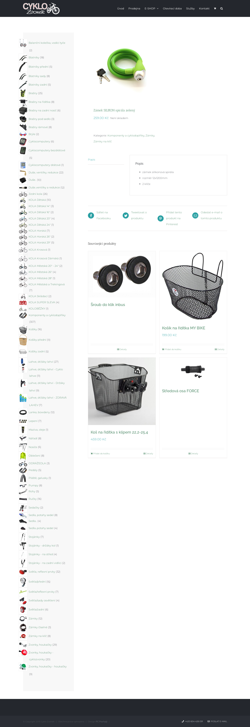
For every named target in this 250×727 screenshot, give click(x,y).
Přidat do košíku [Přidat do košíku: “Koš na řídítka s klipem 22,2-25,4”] (101, 453)
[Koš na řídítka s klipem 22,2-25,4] (122, 391)
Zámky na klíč (103, 141)
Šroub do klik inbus (108, 304)
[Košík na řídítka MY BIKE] (193, 286)
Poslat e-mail (217, 721)
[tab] (106, 159)
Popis (91, 159)
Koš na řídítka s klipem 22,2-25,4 (119, 432)
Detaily (123, 349)
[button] (221, 8)
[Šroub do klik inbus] (122, 274)
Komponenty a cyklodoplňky (125, 135)
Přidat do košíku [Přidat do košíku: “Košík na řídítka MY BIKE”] (173, 349)
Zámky (149, 135)
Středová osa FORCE (180, 391)
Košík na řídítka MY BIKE (183, 328)
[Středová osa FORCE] (193, 371)
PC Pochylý (101, 721)
